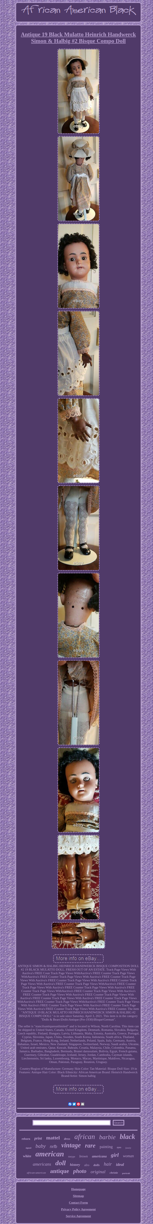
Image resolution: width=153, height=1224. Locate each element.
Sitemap (78, 1196)
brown (83, 1156)
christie (114, 1172)
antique (59, 1171)
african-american (36, 1172)
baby (40, 1146)
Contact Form (78, 1202)
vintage (71, 1145)
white (27, 1156)
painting (106, 1146)
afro (86, 1165)
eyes (119, 1147)
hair (108, 1164)
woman (128, 1156)
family (128, 1148)
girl (115, 1155)
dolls (96, 1165)
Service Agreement (78, 1216)
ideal (120, 1164)
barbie (107, 1137)
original (98, 1171)
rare (90, 1145)
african (84, 1136)
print (38, 1138)
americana (99, 1156)
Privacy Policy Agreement (78, 1209)
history (75, 1165)
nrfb (53, 1146)
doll (60, 1163)
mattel (53, 1137)
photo (79, 1171)
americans (42, 1164)
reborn (26, 1138)
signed (28, 1148)
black (127, 1136)
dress (67, 1138)
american (49, 1154)
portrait (126, 1173)
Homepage (78, 1189)
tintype (71, 1156)
